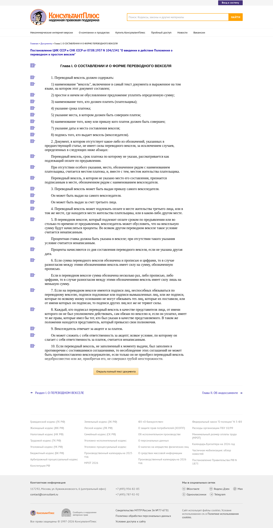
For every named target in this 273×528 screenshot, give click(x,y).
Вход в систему (230, 2)
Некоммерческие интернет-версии (51, 32)
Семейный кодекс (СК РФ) (100, 434)
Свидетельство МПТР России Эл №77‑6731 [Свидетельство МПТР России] (142, 510)
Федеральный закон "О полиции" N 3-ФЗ (217, 421)
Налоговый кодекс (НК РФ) (46, 434)
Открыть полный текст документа (116, 371)
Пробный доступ (161, 32)
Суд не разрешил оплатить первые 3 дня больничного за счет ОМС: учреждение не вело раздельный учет (216, 125)
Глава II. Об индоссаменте (220, 393)
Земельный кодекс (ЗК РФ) (100, 421)
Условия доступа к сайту (131, 521)
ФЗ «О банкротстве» (150, 421)
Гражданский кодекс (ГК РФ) (47, 421)
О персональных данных (153, 440)
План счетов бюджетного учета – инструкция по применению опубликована (213, 106)
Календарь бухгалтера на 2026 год (213, 444)
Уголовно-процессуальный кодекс (105, 446)
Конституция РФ (40, 465)
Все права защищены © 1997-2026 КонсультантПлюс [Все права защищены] (63, 521)
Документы (46, 43)
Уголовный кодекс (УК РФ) (46, 446)
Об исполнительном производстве (159, 434)
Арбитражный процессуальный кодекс (54, 459)
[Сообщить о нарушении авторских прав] (79, 512)
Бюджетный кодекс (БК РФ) (47, 453)
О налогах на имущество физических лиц (163, 446)
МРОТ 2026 (91, 463)
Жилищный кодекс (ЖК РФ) (47, 428)
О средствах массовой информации (160, 453)
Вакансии (199, 32)
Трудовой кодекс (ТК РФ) (45, 440)
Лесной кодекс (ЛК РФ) (98, 428)
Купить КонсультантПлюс (130, 32)
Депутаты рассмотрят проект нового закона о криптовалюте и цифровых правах (215, 87)
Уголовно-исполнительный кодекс (105, 440)
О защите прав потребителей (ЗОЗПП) (161, 428)
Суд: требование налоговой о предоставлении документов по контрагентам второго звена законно (216, 68)
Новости (182, 32)
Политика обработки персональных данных (143, 516)
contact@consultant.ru (44, 494)
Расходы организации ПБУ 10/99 (212, 428)
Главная (34, 43)
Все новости (201, 136)
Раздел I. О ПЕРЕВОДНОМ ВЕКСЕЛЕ (59, 393)
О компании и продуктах (94, 32)
